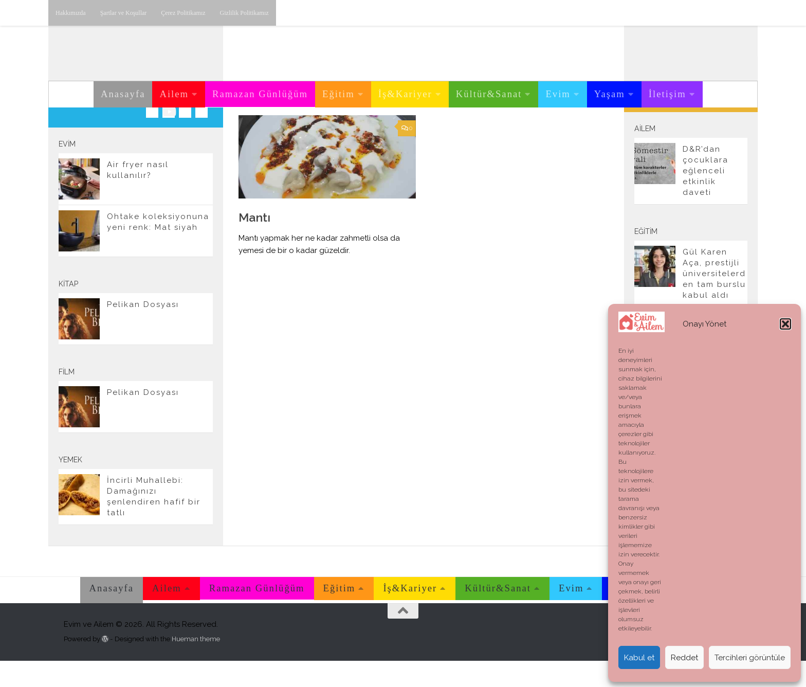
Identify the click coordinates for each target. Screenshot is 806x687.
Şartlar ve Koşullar (123, 12)
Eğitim (338, 93)
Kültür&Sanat (489, 93)
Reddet (684, 657)
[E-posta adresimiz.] (201, 138)
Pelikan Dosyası (143, 330)
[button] (785, 324)
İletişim (667, 93)
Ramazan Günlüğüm (260, 93)
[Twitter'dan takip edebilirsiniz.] (185, 138)
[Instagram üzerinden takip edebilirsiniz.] (152, 138)
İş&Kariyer (405, 93)
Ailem (174, 93)
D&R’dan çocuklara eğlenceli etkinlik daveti (705, 197)
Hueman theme (196, 665)
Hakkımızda (71, 12)
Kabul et (639, 657)
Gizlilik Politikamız (244, 12)
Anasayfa (123, 93)
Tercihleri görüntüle (750, 657)
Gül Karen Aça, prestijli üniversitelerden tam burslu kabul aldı (714, 300)
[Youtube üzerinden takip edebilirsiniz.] (168, 138)
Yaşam (609, 93)
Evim (557, 93)
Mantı (254, 243)
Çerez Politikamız (183, 12)
